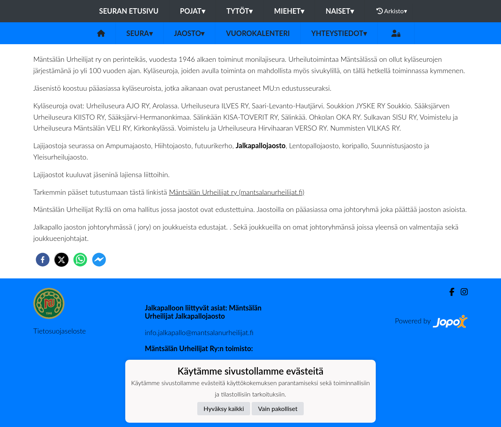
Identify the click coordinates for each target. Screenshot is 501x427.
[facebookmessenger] (99, 260)
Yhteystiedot (339, 33)
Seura (139, 33)
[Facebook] (448, 292)
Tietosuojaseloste (59, 331)
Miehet (289, 11)
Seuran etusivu (129, 11)
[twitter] (61, 260)
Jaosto (189, 33)
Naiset (340, 11)
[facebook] (43, 260)
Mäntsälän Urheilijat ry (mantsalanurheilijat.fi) (237, 192)
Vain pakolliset (277, 408)
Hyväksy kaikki (224, 408)
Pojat (192, 11)
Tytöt (240, 11)
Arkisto (392, 11)
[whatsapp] (80, 260)
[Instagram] (461, 292)
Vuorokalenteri (258, 33)
